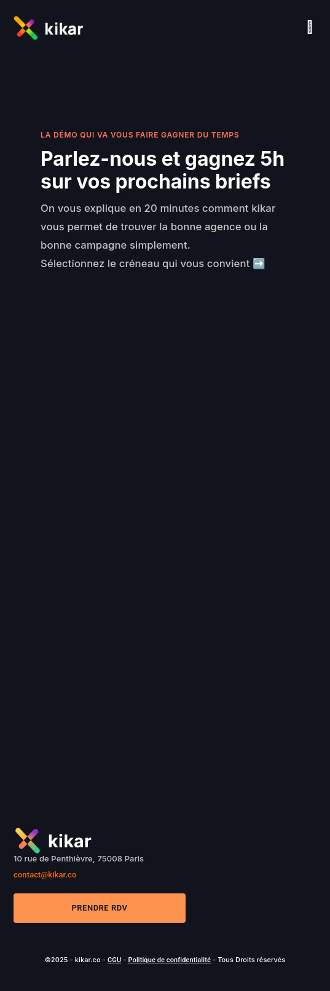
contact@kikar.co (45, 874)
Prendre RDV (100, 907)
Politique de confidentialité (169, 960)
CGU (114, 960)
